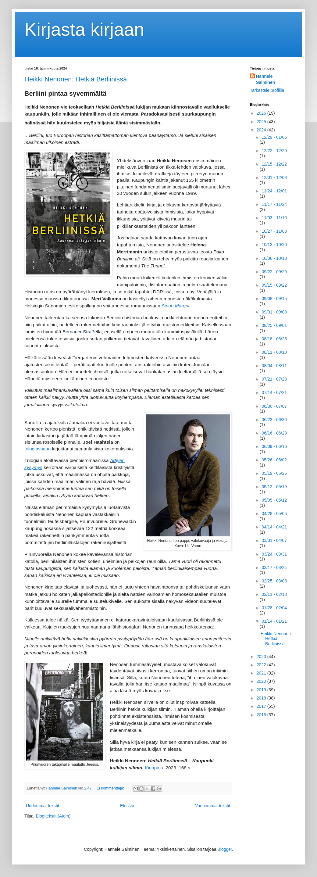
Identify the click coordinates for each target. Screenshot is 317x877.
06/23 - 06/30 (274, 419)
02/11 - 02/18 (274, 594)
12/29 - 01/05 (274, 137)
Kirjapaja (154, 767)
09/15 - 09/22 (274, 285)
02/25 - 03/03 (274, 580)
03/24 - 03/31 (274, 554)
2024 (262, 129)
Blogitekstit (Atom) (53, 816)
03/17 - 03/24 (274, 567)
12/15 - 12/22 (274, 164)
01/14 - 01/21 (274, 621)
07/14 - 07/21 (274, 392)
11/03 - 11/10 (274, 217)
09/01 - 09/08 (274, 312)
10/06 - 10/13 (274, 258)
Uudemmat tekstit (42, 805)
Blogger (225, 849)
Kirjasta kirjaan (84, 29)
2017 (262, 706)
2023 (262, 656)
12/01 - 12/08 (274, 177)
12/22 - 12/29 (274, 150)
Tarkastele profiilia (267, 90)
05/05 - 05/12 (274, 500)
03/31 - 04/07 (274, 540)
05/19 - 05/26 (274, 473)
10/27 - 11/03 (274, 231)
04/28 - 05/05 (274, 513)
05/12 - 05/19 (274, 486)
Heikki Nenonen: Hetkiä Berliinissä (75, 79)
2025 (262, 121)
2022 (262, 664)
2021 (262, 673)
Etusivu (127, 805)
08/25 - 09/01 (274, 325)
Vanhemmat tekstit (212, 805)
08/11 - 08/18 (274, 352)
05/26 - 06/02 (274, 459)
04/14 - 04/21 (274, 526)
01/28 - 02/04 (274, 607)
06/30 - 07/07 (274, 406)
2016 (262, 714)
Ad (113, 460)
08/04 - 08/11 (274, 365)
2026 (262, 113)
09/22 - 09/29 (274, 271)
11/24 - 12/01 (274, 190)
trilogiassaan (37, 448)
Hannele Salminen (265, 79)
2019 (262, 689)
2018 (262, 698)
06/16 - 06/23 (274, 433)
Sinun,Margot (176, 305)
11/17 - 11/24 (274, 204)
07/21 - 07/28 (274, 379)
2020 (262, 681)
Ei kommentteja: (111, 788)
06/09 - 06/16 (274, 446)
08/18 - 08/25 (274, 338)
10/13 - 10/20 (274, 244)
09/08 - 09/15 (274, 298)
